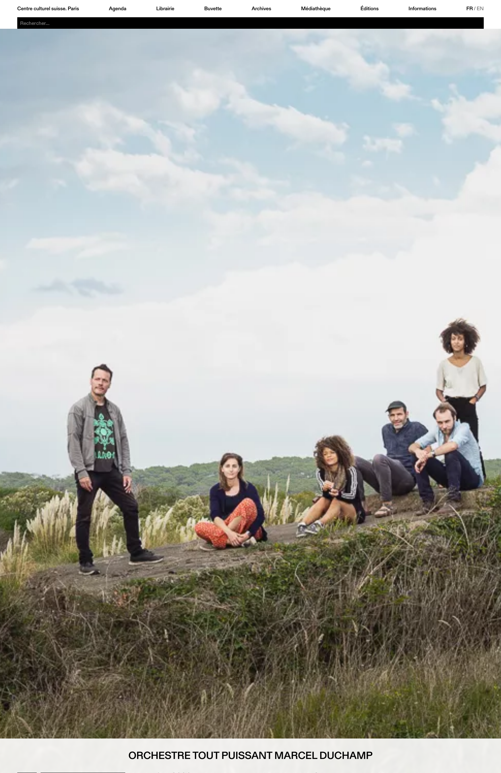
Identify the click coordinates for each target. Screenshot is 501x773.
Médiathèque (315, 8)
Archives (261, 8)
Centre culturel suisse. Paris (48, 8)
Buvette (213, 8)
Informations (422, 8)
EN (480, 8)
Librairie (165, 8)
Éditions (369, 8)
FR (469, 8)
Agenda (118, 8)
